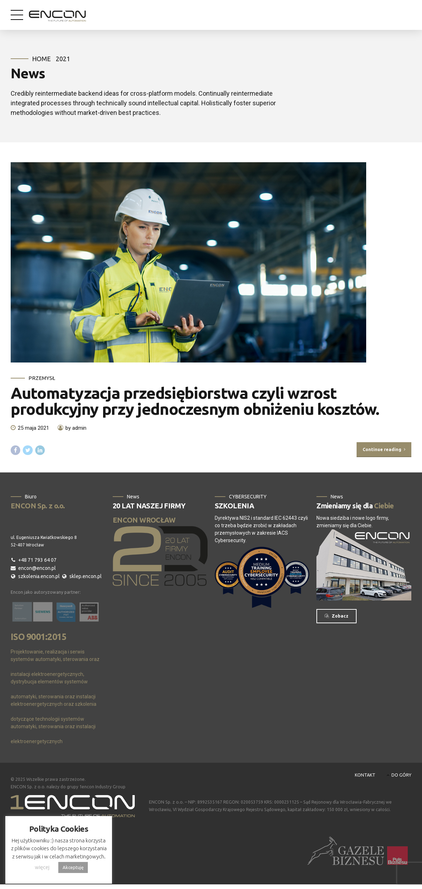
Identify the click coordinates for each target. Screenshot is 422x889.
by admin (75, 428)
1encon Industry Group (102, 787)
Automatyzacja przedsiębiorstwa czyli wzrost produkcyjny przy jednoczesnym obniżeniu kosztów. (195, 401)
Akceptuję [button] (73, 867)
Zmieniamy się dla (355, 506)
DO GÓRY (401, 775)
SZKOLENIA (234, 506)
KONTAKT (365, 775)
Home (41, 58)
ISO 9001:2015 (38, 637)
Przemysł (41, 378)
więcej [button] (42, 867)
